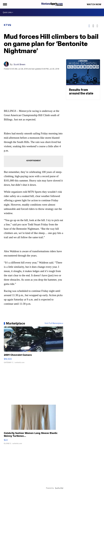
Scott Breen (19, 64)
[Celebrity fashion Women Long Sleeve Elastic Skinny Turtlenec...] (33, 426)
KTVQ (7, 25)
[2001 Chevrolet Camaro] (33, 346)
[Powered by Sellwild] (59, 488)
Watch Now (94, 4)
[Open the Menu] (4, 4)
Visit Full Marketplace (54, 323)
